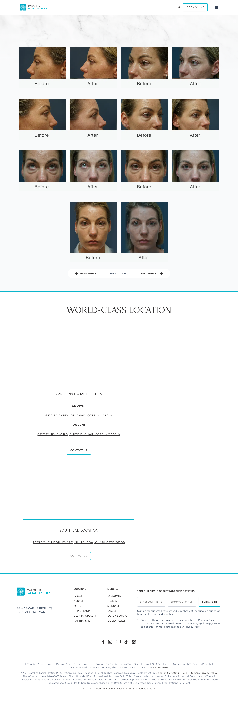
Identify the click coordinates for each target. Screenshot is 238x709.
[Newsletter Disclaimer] (138, 620)
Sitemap (194, 672)
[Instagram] (110, 642)
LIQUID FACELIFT (117, 620)
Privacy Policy (193, 626)
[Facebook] (103, 642)
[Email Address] (182, 602)
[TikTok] (126, 642)
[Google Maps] (134, 642)
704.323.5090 (160, 667)
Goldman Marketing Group (171, 672)
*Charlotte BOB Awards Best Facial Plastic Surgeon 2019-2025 (119, 688)
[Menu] (216, 7)
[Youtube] (118, 641)
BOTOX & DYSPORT (119, 615)
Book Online (195, 7)
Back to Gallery (119, 273)
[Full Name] (151, 602)
